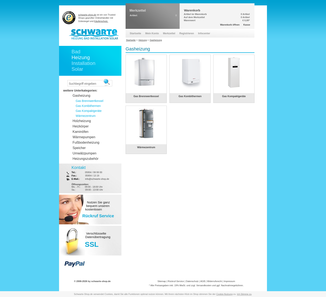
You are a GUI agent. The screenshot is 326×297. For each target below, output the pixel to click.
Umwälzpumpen (84, 153)
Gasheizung (81, 95)
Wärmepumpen (84, 137)
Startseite (135, 33)
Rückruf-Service (176, 281)
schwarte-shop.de (87, 14)
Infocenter (204, 33)
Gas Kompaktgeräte (234, 96)
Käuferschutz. (101, 21)
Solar (77, 69)
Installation (83, 63)
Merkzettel (169, 33)
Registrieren (186, 33)
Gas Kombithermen (190, 96)
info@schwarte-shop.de (97, 179)
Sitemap (161, 281)
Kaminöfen (81, 131)
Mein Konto (152, 33)
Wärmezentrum (146, 147)
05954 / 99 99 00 (93, 172)
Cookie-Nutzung (224, 294)
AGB (202, 281)
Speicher (79, 148)
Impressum (229, 281)
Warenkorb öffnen (230, 24)
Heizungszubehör (86, 158)
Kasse (246, 24)
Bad (76, 51)
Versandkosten (203, 285)
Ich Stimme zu (244, 294)
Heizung (81, 57)
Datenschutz (192, 281)
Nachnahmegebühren (232, 285)
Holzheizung (82, 121)
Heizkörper (81, 126)
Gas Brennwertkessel (146, 96)
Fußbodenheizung (86, 142)
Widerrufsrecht (214, 281)
